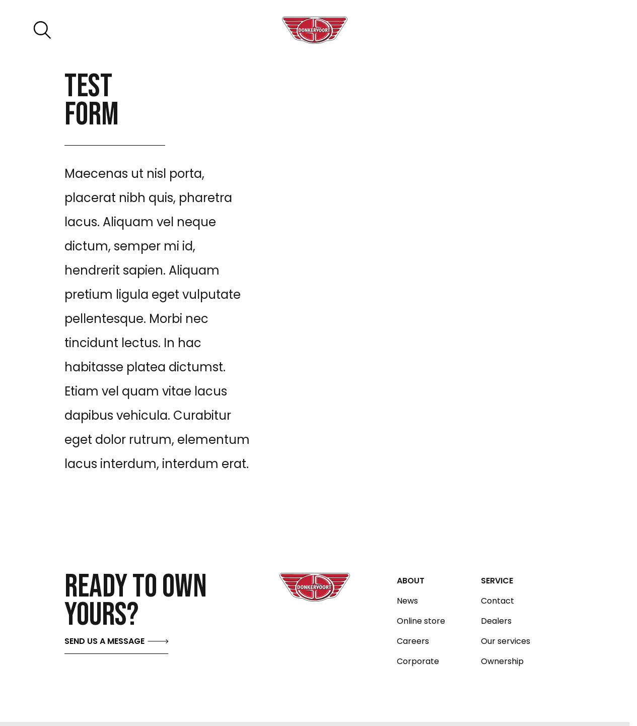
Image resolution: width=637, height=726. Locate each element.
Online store (421, 621)
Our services (505, 641)
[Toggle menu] (581, 30)
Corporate (418, 661)
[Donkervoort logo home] (314, 30)
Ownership (502, 661)
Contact (497, 601)
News (407, 601)
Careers (413, 641)
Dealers (496, 621)
